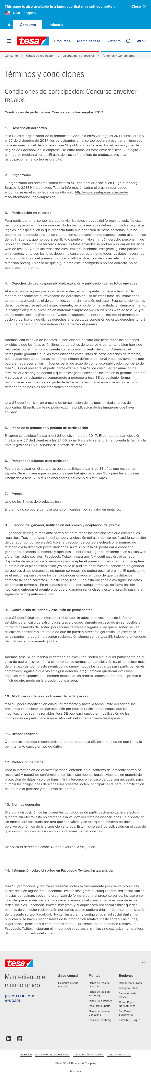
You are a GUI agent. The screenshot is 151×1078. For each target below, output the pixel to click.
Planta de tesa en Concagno (99, 1013)
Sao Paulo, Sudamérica (126, 1013)
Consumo (28, 25)
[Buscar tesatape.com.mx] (128, 41)
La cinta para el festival (78, 55)
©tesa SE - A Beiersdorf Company (75, 1063)
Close (138, 6)
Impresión (26, 1054)
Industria (56, 25)
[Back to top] (143, 962)
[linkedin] (9, 1039)
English (29, 13)
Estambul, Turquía (129, 1019)
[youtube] (20, 1039)
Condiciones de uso (119, 1054)
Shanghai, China (128, 988)
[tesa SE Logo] (33, 41)
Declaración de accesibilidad (52, 1054)
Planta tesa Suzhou (100, 1000)
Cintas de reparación (40, 55)
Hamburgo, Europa (130, 982)
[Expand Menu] (9, 41)
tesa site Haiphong (100, 1019)
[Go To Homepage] (9, 24)
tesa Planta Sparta (99, 1005)
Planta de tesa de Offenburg (99, 984)
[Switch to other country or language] (141, 41)
